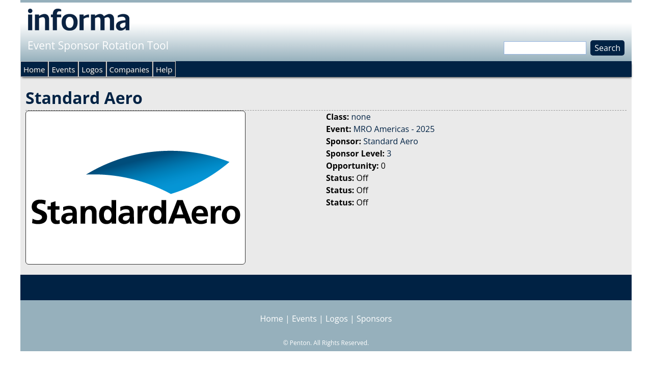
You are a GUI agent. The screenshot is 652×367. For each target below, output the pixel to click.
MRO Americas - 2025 (394, 129)
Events (63, 69)
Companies (129, 69)
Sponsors (374, 318)
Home (34, 69)
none (360, 116)
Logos (92, 69)
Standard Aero (390, 141)
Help (164, 69)
